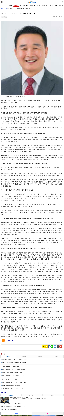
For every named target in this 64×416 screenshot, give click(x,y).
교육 (27, 5)
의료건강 (44, 5)
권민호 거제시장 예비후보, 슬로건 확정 (10, 385)
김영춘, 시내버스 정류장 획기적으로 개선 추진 (12, 372)
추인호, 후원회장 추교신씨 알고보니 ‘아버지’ (12, 388)
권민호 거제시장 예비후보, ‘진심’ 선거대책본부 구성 (13, 382)
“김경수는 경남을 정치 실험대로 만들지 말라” (12, 366)
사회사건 (38, 5)
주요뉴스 (3, 5)
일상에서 (53, 395)
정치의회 (9, 5)
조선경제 (22, 5)
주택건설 (51, 5)
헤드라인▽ (4, 8)
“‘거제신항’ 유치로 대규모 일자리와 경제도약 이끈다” (14, 359)
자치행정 (16, 5)
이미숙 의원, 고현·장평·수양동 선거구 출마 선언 (12, 375)
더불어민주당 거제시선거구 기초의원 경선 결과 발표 (19, 8)
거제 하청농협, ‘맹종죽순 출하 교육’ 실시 (19, 397)
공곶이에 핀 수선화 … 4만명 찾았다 (9, 409)
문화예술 (32, 5)
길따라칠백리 (32, 395)
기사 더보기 (60, 340)
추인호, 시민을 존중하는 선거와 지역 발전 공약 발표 (13, 362)
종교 (56, 5)
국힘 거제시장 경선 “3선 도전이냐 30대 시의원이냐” (13, 369)
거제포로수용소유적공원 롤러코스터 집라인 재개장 (12, 406)
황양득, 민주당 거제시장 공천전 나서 (10, 379)
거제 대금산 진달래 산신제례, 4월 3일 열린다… (11, 403)
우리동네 (11, 395)
